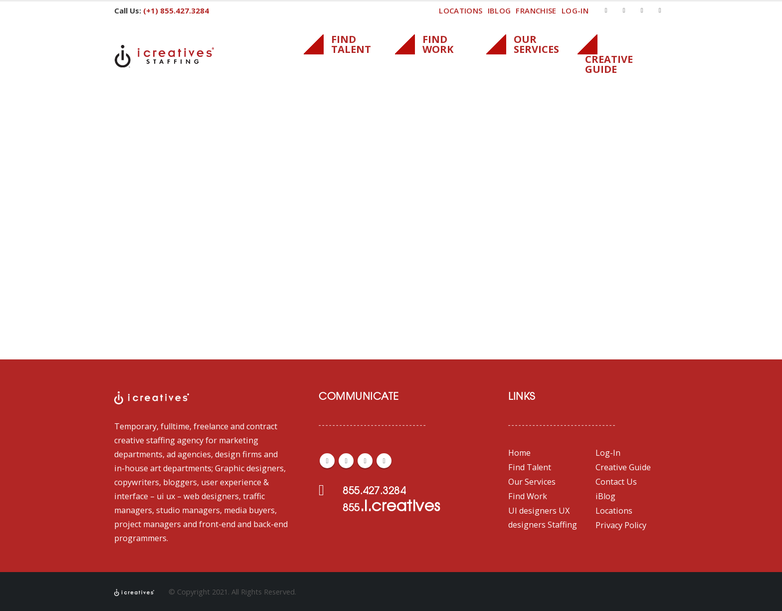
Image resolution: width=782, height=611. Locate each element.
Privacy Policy (620, 525)
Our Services (532, 481)
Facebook (327, 460)
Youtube (365, 460)
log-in (575, 10)
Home (519, 452)
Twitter (346, 460)
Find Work (527, 496)
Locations (460, 10)
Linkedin (384, 460)
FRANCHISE (536, 10)
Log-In (607, 452)
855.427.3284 (374, 492)
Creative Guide (623, 467)
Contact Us (616, 481)
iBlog (499, 10)
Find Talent (529, 467)
